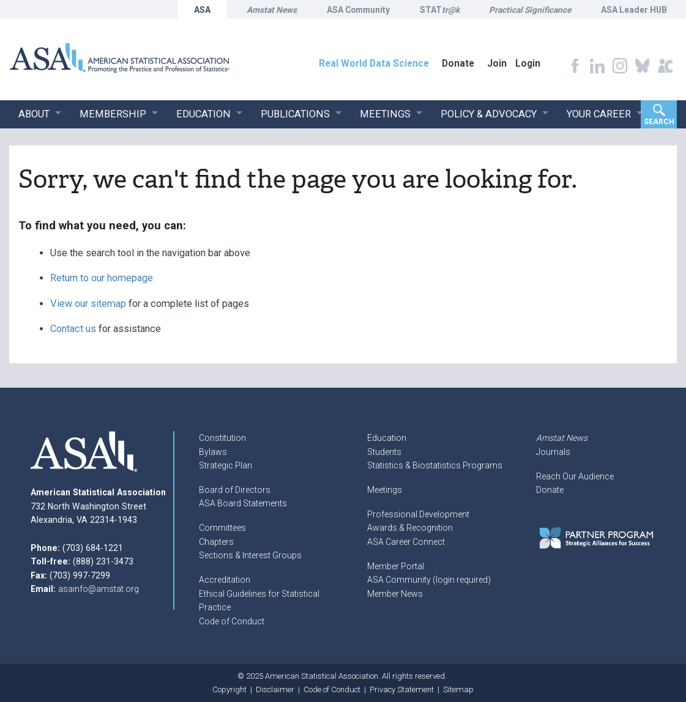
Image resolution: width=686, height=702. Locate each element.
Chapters (216, 542)
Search (659, 121)
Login (527, 63)
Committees (222, 528)
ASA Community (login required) (429, 580)
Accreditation (224, 580)
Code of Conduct (231, 621)
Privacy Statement (402, 689)
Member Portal (395, 566)
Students (384, 452)
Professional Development (418, 514)
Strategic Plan (225, 465)
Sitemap (458, 689)
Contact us (73, 328)
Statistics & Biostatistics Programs (434, 465)
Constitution (222, 438)
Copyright (229, 689)
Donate (550, 490)
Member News (395, 594)
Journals (553, 452)
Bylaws (213, 452)
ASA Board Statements (243, 503)
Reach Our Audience (575, 476)
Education (386, 438)
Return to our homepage (101, 278)
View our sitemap (88, 303)
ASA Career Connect (406, 542)
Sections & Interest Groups (250, 555)
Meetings (384, 490)
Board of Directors (234, 490)
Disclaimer (275, 689)
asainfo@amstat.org (98, 589)
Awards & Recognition (410, 528)
